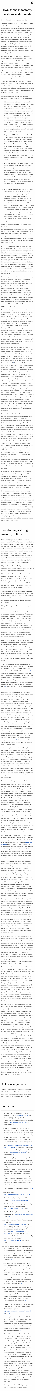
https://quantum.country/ (21, 1115)
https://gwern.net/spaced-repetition (19, 1200)
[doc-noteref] (13, 363)
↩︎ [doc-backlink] (13, 1124)
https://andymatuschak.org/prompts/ (13, 1208)
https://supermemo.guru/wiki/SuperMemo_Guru (16, 1194)
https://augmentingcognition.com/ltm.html (15, 1224)
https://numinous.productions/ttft (18, 1122)
